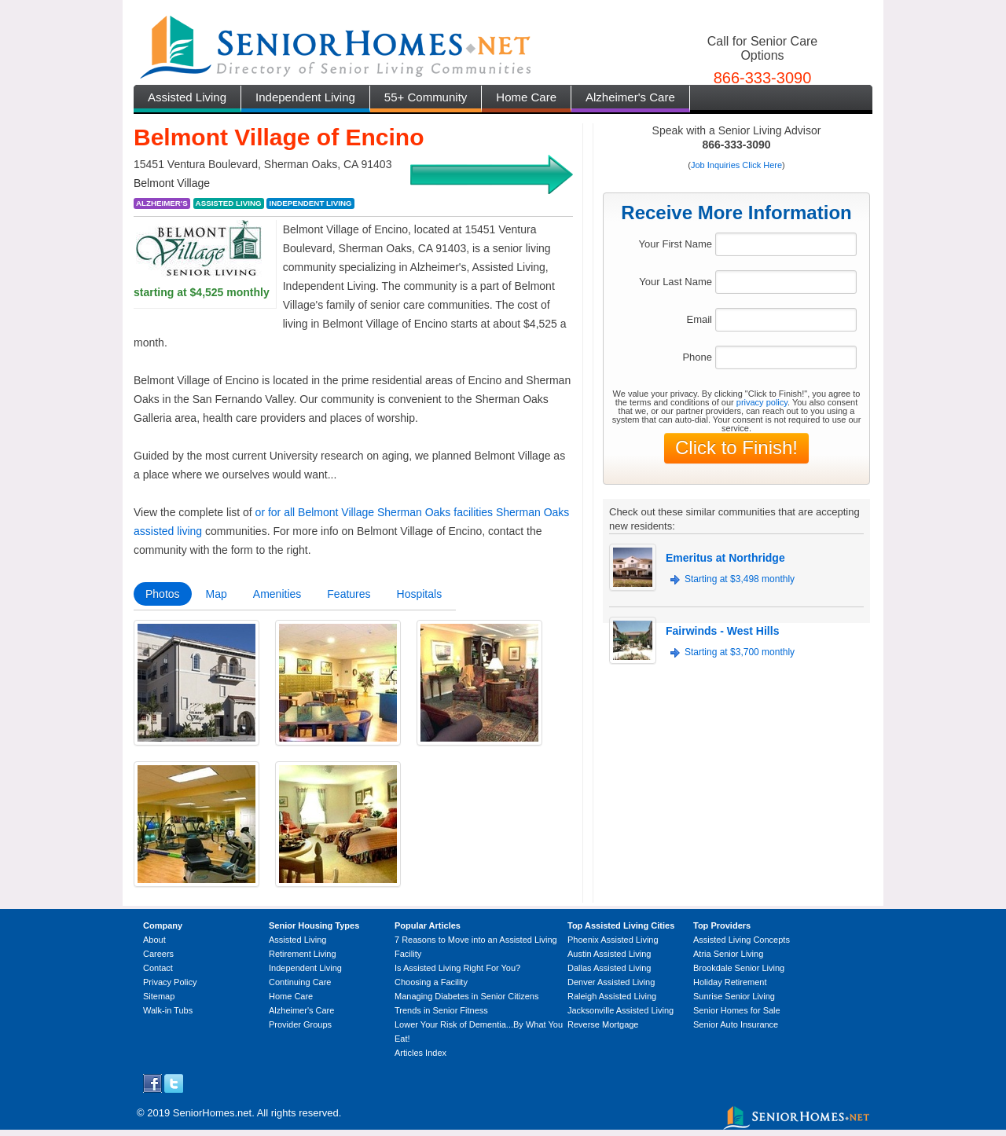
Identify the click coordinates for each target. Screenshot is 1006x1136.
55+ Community (425, 97)
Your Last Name (675, 282)
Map (216, 594)
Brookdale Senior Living (738, 968)
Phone (697, 357)
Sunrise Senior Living (734, 996)
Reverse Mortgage (603, 1024)
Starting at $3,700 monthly (740, 652)
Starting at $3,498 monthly (740, 578)
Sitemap (158, 996)
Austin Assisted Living (609, 953)
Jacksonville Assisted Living (620, 1010)
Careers (158, 953)
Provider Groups (300, 1024)
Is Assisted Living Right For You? (457, 968)
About (154, 939)
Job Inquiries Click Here (736, 165)
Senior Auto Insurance (735, 1024)
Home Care (526, 97)
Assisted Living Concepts (741, 939)
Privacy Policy (169, 982)
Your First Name (675, 244)
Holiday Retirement (730, 982)
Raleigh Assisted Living (611, 996)
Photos (162, 594)
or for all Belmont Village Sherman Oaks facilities (374, 512)
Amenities (277, 594)
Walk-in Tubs (168, 1010)
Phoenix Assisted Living (613, 939)
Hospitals (419, 594)
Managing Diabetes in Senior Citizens (466, 996)
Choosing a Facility (431, 982)
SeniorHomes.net (212, 1113)
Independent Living (305, 97)
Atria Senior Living (728, 953)
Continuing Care (300, 982)
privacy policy (762, 402)
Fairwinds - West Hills (722, 631)
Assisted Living (187, 97)
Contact (158, 968)
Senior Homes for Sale (736, 1010)
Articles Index (420, 1052)
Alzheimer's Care (630, 97)
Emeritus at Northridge (725, 558)
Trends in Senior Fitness (441, 1010)
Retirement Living (302, 953)
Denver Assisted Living (611, 982)
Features (348, 594)
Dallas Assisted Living (609, 968)
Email (699, 319)
